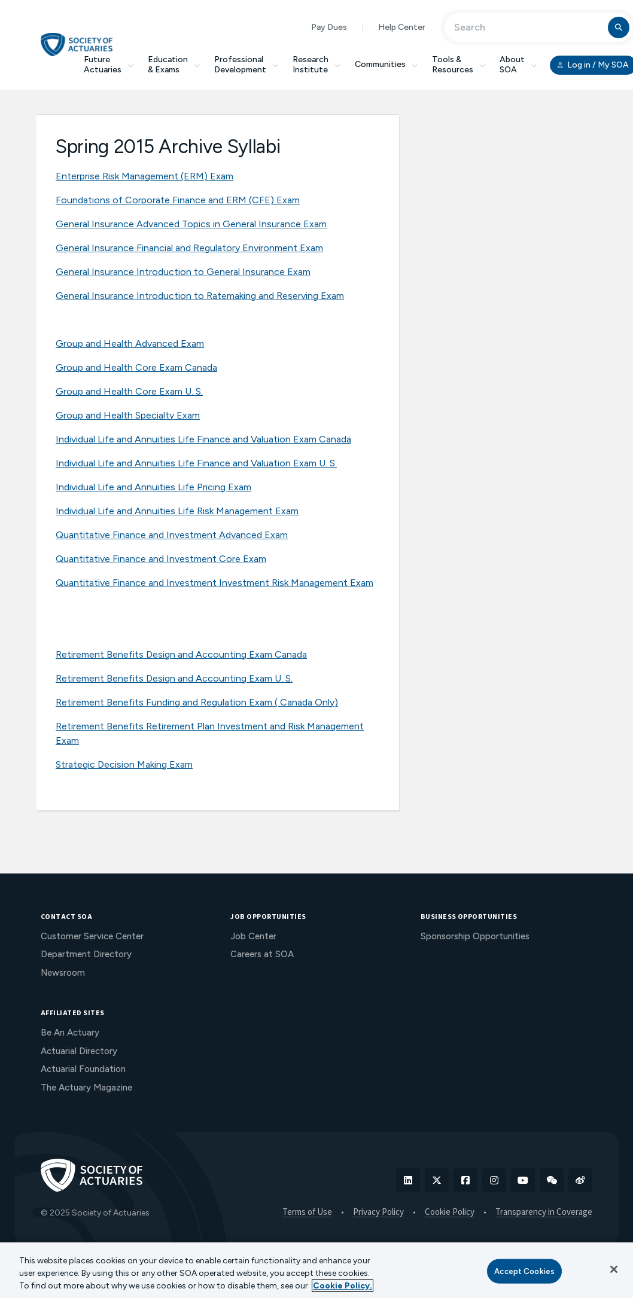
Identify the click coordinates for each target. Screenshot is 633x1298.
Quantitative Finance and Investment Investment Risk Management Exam (214, 582)
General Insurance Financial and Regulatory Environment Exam (189, 248)
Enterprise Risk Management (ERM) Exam (144, 176)
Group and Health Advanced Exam (130, 343)
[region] (316, 1270)
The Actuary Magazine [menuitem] (86, 1087)
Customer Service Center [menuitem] (92, 936)
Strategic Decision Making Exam (124, 764)
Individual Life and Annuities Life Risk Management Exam (177, 511)
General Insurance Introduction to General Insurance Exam (183, 271)
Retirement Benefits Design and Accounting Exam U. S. (174, 678)
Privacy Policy (378, 1212)
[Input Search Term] (528, 27)
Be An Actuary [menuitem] (70, 1032)
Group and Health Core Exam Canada (136, 367)
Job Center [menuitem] (253, 936)
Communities (386, 64)
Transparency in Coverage (543, 1212)
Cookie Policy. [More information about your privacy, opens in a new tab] (342, 1286)
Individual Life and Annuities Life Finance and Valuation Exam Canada (203, 439)
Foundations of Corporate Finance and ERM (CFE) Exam (178, 200)
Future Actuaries (108, 64)
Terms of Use (307, 1212)
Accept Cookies (524, 1270)
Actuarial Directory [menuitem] (79, 1051)
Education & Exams (174, 64)
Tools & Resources (458, 64)
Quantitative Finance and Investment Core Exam (161, 558)
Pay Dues (329, 27)
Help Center (401, 27)
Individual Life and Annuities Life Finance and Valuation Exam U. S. (196, 463)
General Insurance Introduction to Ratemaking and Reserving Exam (200, 295)
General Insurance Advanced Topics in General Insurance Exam (191, 224)
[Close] (614, 1269)
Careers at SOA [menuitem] (262, 954)
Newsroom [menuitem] (63, 972)
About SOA (518, 64)
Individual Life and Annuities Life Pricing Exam (153, 487)
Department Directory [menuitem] (86, 954)
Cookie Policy (449, 1212)
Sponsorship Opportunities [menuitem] (475, 936)
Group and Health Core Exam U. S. (129, 391)
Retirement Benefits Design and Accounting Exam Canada (181, 654)
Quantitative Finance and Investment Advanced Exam (172, 534)
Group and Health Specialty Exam (128, 415)
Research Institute (316, 64)
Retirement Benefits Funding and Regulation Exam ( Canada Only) (197, 702)
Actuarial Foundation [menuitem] (83, 1069)
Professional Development (246, 64)
